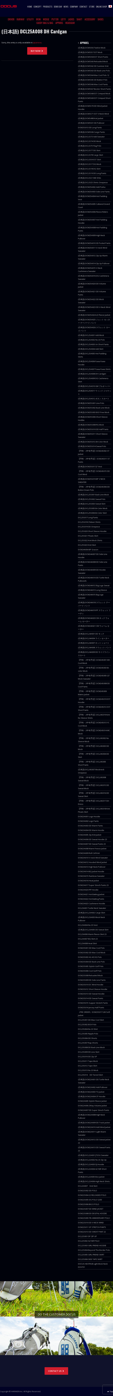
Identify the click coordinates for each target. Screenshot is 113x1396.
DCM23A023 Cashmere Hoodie (91, 903)
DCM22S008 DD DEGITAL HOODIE (92, 1213)
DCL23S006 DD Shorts (87, 1038)
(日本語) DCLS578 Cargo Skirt (90, 155)
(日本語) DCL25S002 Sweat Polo (91, 499)
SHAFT (79, 19)
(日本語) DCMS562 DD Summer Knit (93, 66)
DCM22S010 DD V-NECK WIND (91, 1222)
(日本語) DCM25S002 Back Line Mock (94, 407)
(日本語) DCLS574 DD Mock (89, 141)
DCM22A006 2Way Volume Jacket (92, 1105)
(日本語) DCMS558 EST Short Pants (93, 57)
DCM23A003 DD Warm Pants (90, 825)
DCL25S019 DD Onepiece (89, 526)
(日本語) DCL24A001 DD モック (91, 633)
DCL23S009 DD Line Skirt (88, 1052)
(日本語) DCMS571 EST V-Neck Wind (93, 113)
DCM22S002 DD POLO (87, 1190)
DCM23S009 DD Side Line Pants (92, 980)
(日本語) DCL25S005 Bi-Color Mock (92, 508)
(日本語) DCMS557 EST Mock (90, 52)
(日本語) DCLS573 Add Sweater (91, 136)
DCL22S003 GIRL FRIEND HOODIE (92, 1245)
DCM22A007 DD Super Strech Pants (93, 1110)
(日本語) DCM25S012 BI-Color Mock (93, 441)
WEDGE (46, 19)
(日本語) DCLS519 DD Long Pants (92, 173)
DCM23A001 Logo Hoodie (89, 816)
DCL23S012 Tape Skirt (87, 1065)
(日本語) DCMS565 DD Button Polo (92, 79)
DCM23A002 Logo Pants (88, 821)
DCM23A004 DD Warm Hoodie (91, 830)
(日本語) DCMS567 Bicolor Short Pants (94, 89)
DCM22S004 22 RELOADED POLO (92, 1195)
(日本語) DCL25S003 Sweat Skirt (91, 503)
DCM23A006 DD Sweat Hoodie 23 (92, 839)
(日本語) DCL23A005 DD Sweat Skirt (93, 929)
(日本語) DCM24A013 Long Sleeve (92, 590)
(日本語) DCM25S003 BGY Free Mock (93, 412)
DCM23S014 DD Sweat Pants (90, 998)
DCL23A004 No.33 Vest (88, 925)
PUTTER (55, 19)
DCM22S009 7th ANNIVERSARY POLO (94, 1218)
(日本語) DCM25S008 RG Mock (91, 424)
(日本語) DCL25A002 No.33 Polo (91, 339)
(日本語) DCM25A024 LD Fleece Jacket (94, 315)
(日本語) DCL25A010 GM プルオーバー (94, 386)
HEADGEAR (70, 23)
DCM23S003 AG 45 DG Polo (90, 957)
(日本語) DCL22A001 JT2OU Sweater (93, 1155)
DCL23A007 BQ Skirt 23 (88, 938)
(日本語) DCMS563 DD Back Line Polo (94, 70)
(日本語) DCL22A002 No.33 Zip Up (92, 1159)
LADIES (71, 19)
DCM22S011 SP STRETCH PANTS (92, 1227)
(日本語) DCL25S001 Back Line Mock (93, 494)
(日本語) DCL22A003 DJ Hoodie (91, 1164)
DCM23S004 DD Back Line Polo (91, 961)
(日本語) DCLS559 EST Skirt (89, 159)
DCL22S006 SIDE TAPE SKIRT (90, 1259)
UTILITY (30, 19)
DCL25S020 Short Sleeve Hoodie (92, 531)
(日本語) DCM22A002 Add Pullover (92, 1087)
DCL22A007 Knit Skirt (87, 1186)
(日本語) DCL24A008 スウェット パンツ (94, 647)
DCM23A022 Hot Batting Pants (91, 899)
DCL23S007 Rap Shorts (88, 1042)
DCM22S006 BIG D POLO (88, 1204)
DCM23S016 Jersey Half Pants (91, 1007)
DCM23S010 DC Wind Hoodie (90, 984)
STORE (91, 6)
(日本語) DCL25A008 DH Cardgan (92, 373)
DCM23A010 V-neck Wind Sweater (93, 857)
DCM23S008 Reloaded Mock (90, 975)
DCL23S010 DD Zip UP (87, 1056)
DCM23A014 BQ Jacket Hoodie (91, 871)
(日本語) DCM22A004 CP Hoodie (91, 1096)
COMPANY (74, 6)
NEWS (66, 6)
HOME (29, 6)
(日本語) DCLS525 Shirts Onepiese (93, 182)
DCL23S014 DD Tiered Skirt (90, 1075)
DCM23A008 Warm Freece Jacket (92, 848)
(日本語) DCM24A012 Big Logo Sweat (93, 585)
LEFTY (63, 19)
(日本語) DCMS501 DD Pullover (91, 123)
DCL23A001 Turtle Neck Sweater (92, 908)
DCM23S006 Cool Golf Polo (90, 971)
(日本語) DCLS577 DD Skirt (89, 150)
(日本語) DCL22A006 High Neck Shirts (94, 1181)
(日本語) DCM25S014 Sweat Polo (92, 446)
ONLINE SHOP (101, 6)
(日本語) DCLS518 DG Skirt (89, 168)
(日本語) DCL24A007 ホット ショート (93, 643)
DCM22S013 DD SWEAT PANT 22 (92, 1231)
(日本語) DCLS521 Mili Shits (89, 178)
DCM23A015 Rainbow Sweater (91, 876)
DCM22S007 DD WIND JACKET (90, 1209)
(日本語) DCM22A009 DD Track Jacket (94, 1122)
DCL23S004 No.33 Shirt (88, 1029)
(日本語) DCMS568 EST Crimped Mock (94, 93)
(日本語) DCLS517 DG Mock (89, 164)
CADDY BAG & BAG (44, 23)
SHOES (100, 19)
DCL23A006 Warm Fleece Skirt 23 (92, 934)
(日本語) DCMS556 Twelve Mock (91, 47)
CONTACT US (56, 1371)
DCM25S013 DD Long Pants (90, 127)
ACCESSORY (90, 19)
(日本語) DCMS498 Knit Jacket (90, 118)
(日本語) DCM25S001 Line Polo (91, 403)
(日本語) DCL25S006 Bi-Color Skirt (92, 513)
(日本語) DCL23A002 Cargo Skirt (91, 912)
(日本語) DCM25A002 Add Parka (91, 187)
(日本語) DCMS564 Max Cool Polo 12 (93, 75)
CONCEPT (37, 6)
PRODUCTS (47, 6)
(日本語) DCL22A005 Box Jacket (91, 1176)
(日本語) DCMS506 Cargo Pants (91, 132)
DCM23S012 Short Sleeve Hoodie (92, 989)
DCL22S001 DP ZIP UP (87, 1236)
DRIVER (11, 19)
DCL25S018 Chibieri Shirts (89, 522)
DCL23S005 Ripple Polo (88, 1033)
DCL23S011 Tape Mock (88, 1061)
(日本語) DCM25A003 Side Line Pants (94, 191)
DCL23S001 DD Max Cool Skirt (91, 1020)
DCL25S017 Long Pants (88, 517)
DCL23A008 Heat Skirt (87, 943)
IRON (38, 19)
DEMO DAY (58, 6)
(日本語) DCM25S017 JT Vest (90, 466)
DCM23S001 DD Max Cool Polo (91, 948)
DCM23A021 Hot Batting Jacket (91, 894)
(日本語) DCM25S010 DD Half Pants (93, 429)
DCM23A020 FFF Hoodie (88, 889)
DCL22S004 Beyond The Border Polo (94, 1250)
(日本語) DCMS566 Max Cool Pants (93, 84)
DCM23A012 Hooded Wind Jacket (92, 862)
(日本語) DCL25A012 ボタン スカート (93, 398)
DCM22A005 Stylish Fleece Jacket (92, 1101)
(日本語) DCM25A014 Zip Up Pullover (94, 263)
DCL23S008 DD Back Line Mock (91, 1047)
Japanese (37, 42)
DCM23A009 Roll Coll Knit (89, 853)
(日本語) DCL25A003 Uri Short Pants (93, 344)
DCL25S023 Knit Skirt (87, 545)
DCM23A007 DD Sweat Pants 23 (92, 844)
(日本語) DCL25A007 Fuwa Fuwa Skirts (94, 369)
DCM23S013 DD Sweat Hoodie (91, 993)
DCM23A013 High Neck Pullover (91, 867)
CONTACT (83, 6)
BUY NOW (37, 50)
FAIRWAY (20, 19)
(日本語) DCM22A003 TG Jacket (91, 1092)
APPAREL (59, 23)
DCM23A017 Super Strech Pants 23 (93, 885)
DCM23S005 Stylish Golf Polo (90, 966)
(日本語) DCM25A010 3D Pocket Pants (94, 243)
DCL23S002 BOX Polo (87, 1024)
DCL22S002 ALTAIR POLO (88, 1241)
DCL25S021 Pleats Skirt (88, 535)
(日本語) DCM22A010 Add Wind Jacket (94, 1127)
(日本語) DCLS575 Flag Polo (89, 145)
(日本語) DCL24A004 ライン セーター (93, 638)
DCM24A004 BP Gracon (88, 549)
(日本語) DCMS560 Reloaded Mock (93, 61)
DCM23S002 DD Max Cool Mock (91, 952)
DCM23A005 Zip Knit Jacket (89, 834)
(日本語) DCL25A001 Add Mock (91, 335)
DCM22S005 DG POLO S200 (90, 1199)
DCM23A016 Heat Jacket (88, 880)
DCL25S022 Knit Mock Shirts (90, 540)
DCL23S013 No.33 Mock (88, 1070)
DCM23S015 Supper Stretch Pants (93, 1003)
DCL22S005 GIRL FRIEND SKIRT (91, 1254)
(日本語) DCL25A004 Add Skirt (90, 349)
